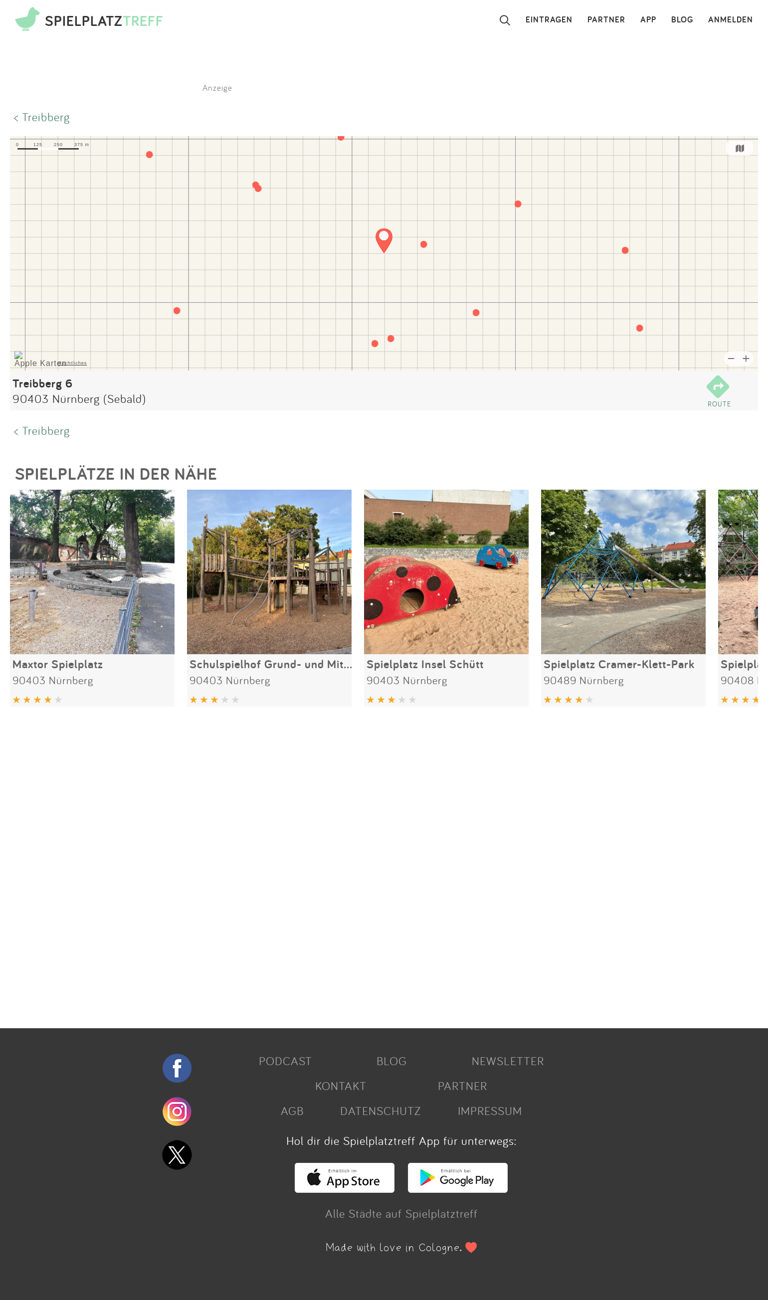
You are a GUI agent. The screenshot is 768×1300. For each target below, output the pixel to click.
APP (648, 19)
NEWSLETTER (508, 1060)
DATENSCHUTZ (380, 1110)
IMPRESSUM (490, 1110)
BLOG (682, 19)
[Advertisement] (309, 863)
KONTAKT (341, 1085)
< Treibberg (42, 116)
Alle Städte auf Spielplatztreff (401, 1213)
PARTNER (606, 19)
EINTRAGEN (549, 19)
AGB (292, 1110)
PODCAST (285, 1060)
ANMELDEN (730, 19)
